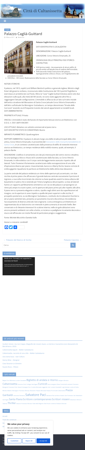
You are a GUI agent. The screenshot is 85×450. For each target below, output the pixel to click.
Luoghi (7, 30)
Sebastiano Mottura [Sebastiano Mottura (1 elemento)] (75, 399)
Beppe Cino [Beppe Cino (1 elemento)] (6, 380)
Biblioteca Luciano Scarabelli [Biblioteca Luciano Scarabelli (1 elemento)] (18, 380)
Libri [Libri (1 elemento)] (49, 387)
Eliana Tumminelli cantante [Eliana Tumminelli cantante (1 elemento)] (64, 384)
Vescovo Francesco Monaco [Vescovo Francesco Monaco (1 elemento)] (24, 403)
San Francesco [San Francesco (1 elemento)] (69, 395)
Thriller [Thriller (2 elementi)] (12, 403)
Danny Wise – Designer (11, 360)
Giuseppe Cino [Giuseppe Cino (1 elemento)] (26, 387)
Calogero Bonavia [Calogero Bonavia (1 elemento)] (63, 380)
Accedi (5, 416)
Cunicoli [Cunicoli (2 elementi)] (42, 383)
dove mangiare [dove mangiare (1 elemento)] (52, 384)
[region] (28, 433)
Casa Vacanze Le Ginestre (12, 363)
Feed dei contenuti (9, 420)
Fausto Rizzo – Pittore (10, 367)
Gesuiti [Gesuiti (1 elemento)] (20, 387)
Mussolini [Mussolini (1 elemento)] (33, 390)
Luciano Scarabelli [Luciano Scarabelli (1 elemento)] (56, 387)
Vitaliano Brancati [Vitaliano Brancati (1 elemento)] (61, 403)
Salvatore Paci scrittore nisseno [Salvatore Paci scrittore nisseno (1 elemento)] (55, 395)
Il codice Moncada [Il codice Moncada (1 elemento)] (36, 387)
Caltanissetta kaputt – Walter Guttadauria (18, 350)
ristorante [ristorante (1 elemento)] (16, 395)
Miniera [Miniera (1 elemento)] (5, 390)
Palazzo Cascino (72, 240)
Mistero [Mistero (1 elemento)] (9, 390)
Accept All (43, 441)
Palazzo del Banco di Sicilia (17, 240)
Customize (14, 441)
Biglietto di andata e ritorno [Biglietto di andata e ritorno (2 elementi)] (42, 380)
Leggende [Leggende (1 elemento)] (44, 387)
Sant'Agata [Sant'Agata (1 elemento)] (6, 399)
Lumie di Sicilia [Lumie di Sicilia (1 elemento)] (74, 387)
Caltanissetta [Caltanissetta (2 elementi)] (10, 383)
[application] (19, 266)
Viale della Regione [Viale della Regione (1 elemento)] (38, 403)
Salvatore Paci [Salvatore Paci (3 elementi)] (35, 395)
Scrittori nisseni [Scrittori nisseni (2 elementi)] (61, 399)
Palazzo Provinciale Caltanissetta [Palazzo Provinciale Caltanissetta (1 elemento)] (55, 390)
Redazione (21, 37)
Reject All (29, 441)
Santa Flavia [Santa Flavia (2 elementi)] (15, 399)
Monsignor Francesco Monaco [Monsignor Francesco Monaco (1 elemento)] (21, 390)
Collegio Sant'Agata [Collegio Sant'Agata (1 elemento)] (32, 384)
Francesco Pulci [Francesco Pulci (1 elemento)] (13, 387)
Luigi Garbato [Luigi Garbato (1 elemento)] (66, 387)
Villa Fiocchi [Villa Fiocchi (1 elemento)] (47, 403)
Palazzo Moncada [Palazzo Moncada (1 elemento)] (41, 390)
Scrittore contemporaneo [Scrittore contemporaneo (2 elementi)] (37, 399)
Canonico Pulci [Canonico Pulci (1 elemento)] (22, 384)
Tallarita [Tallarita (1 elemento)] (5, 403)
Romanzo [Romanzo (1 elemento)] (22, 395)
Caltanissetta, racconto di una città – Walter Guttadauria (23, 353)
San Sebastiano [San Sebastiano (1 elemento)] (77, 395)
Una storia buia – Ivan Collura (13, 357)
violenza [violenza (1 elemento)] (53, 403)
